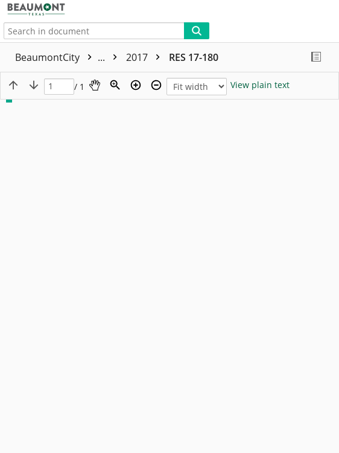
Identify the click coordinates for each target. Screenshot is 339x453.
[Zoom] (115, 85)
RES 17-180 (193, 57)
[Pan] (94, 85)
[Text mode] (260, 85)
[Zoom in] (135, 85)
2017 (146, 57)
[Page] (59, 86)
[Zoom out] (156, 85)
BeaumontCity (69, 57)
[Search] (196, 30)
